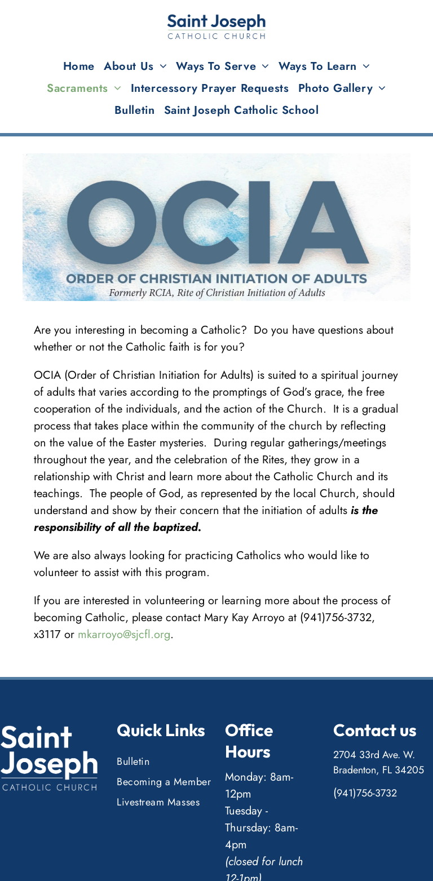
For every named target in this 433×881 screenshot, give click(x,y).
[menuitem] (79, 66)
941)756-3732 (367, 793)
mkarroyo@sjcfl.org (124, 634)
